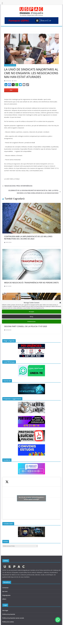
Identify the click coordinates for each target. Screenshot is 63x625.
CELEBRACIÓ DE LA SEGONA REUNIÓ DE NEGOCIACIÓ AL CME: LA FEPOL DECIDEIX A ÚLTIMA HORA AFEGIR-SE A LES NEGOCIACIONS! (34, 191)
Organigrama (6, 595)
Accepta (31, 311)
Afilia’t (4, 599)
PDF (11, 90)
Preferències (31, 321)
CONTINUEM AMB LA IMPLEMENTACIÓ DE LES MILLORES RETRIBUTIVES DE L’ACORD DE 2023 (28, 237)
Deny (31, 316)
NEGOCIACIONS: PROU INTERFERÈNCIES (17, 186)
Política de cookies (8, 622)
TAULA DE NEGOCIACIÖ (10, 65)
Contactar (5, 587)
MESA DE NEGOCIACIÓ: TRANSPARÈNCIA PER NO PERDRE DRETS (31, 282)
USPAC (15, 81)
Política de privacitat (8, 614)
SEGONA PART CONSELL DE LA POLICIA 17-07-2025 (25, 326)
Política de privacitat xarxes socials (13, 618)
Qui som (4, 591)
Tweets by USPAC (31, 498)
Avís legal (5, 610)
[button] (60, 303)
